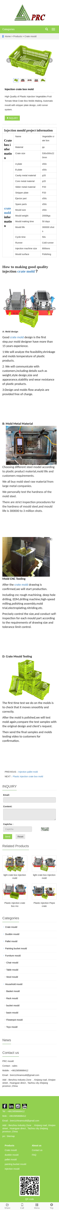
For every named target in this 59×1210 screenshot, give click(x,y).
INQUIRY (12, 118)
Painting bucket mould (16, 948)
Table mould (12, 970)
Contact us (37, 1150)
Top (51, 1205)
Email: (6, 795)
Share (7, 1205)
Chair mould (12, 962)
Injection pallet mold (28, 772)
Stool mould (12, 977)
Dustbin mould (12, 934)
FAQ (34, 1155)
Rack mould (12, 998)
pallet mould (11, 1159)
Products (17, 36)
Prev (8, 60)
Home (8, 36)
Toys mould (11, 1027)
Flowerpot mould (14, 1020)
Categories (8, 29)
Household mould (13, 984)
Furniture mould (13, 955)
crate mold (26, 271)
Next (50, 60)
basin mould (12, 1012)
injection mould (12, 1169)
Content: (7, 806)
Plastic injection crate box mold (28, 776)
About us (37, 1145)
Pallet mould (11, 941)
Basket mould (13, 991)
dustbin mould (11, 1155)
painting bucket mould (15, 1164)
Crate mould (30, 36)
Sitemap (11, 1136)
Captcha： (8, 824)
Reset (20, 836)
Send (7, 836)
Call (22, 1205)
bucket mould (12, 1005)
